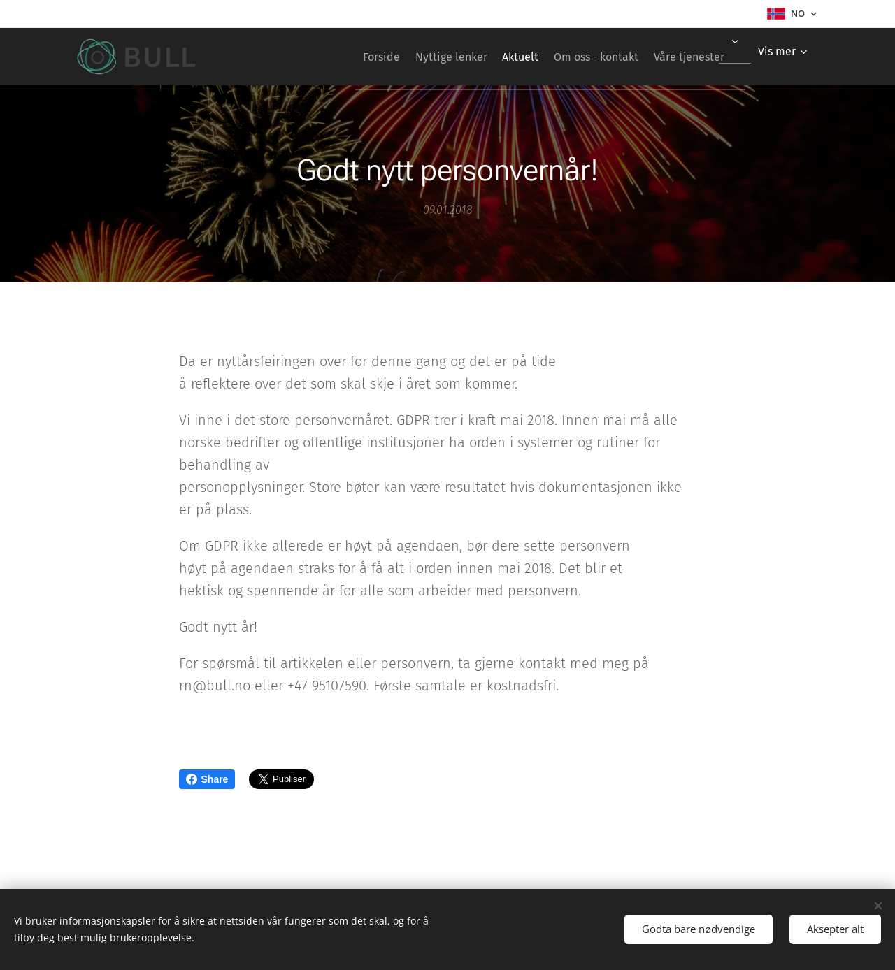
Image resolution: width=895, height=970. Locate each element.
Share (207, 779)
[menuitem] (340, 56)
